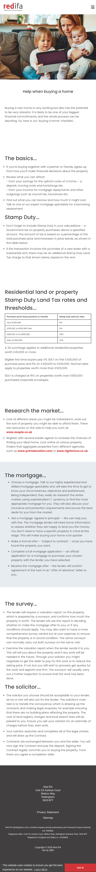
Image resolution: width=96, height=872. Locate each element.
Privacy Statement (48, 812)
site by (48, 850)
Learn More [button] (40, 869)
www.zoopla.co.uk (19, 432)
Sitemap (48, 817)
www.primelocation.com (35, 451)
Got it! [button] (80, 867)
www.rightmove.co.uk (72, 451)
